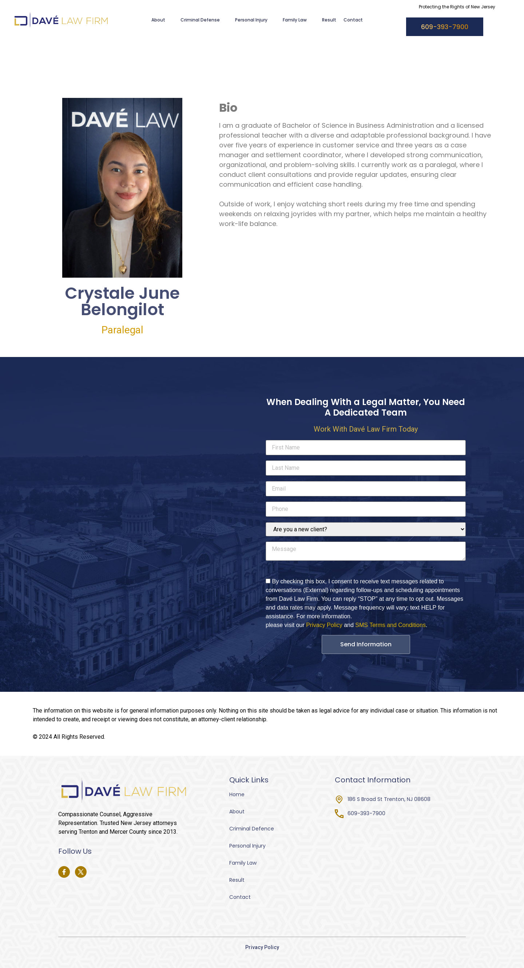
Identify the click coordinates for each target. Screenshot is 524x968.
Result (329, 20)
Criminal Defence (251, 828)
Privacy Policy (324, 625)
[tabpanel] (355, 165)
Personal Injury (255, 20)
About (162, 20)
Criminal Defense (204, 20)
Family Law (299, 20)
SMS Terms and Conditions (390, 625)
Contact (353, 20)
